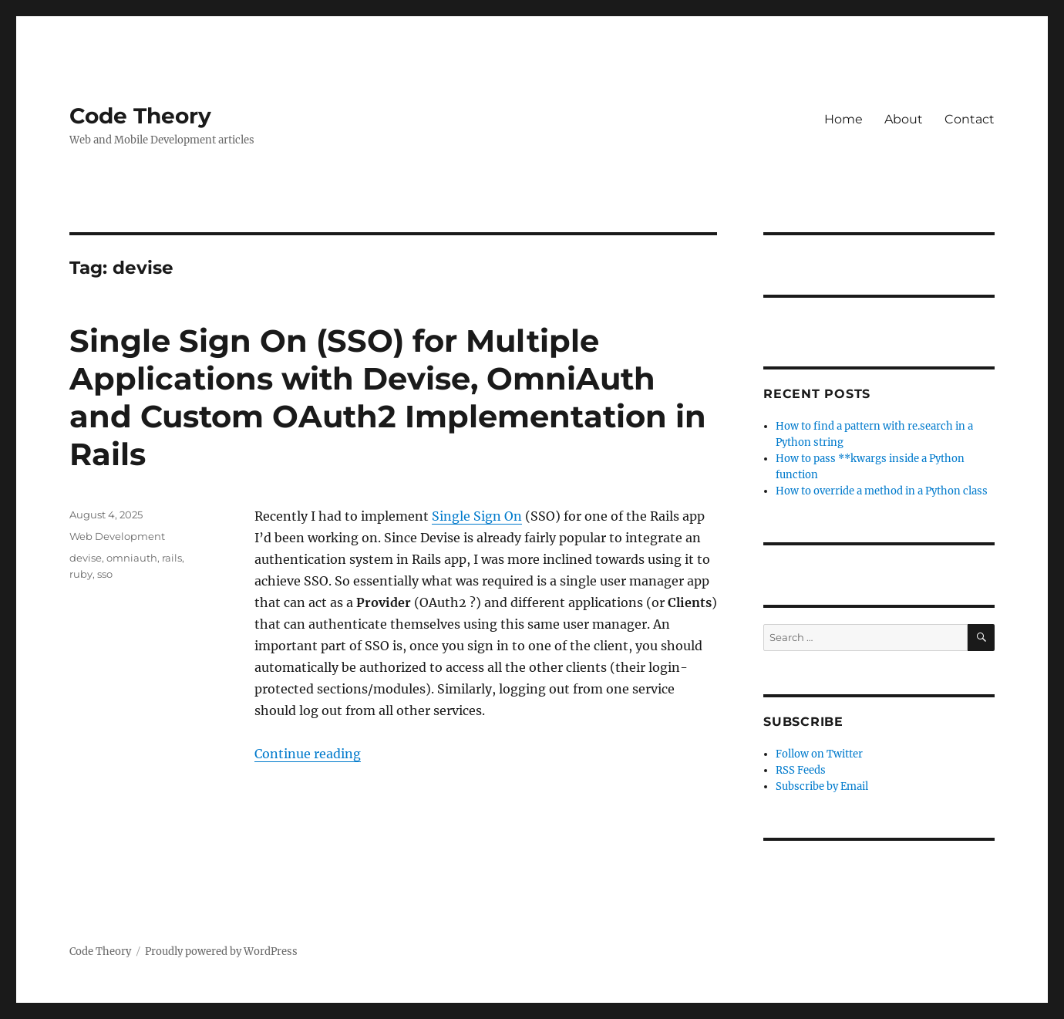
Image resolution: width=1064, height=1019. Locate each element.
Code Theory (140, 116)
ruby (81, 574)
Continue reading (307, 753)
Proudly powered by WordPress (221, 951)
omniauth (131, 558)
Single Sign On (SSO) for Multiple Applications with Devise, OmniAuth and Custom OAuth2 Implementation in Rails (387, 397)
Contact (969, 119)
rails (172, 558)
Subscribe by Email (822, 786)
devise (85, 558)
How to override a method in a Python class (882, 491)
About (903, 119)
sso (105, 574)
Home (843, 119)
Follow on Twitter (819, 754)
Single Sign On (477, 516)
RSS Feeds (801, 770)
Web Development (117, 536)
